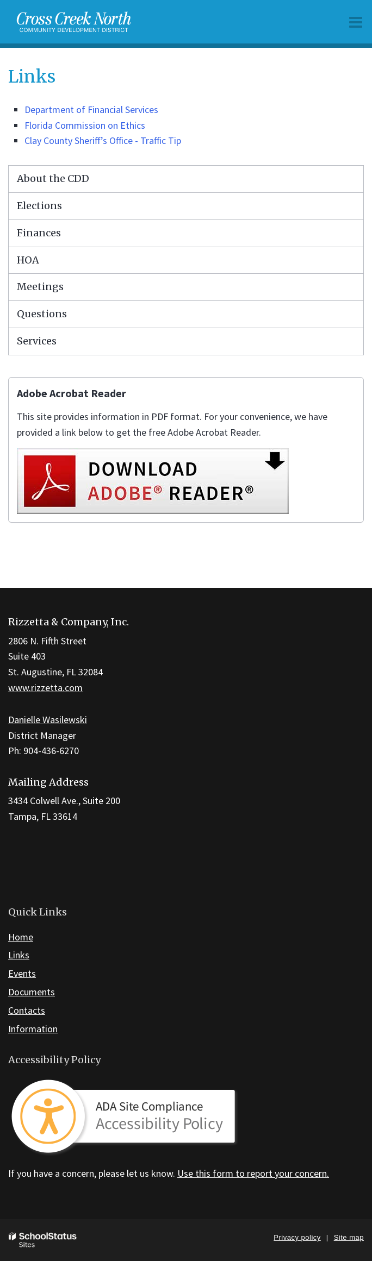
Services (37, 341)
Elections (39, 205)
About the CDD (53, 178)
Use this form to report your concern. (253, 1173)
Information (33, 1028)
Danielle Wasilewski (47, 719)
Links (18, 955)
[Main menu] (355, 21)
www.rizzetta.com (45, 687)
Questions (42, 314)
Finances (39, 233)
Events (22, 973)
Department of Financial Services (91, 109)
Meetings (40, 286)
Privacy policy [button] (297, 1237)
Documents (31, 992)
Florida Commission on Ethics (84, 125)
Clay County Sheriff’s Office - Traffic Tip (102, 140)
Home (20, 937)
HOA (28, 260)
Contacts (26, 1010)
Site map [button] (349, 1237)
